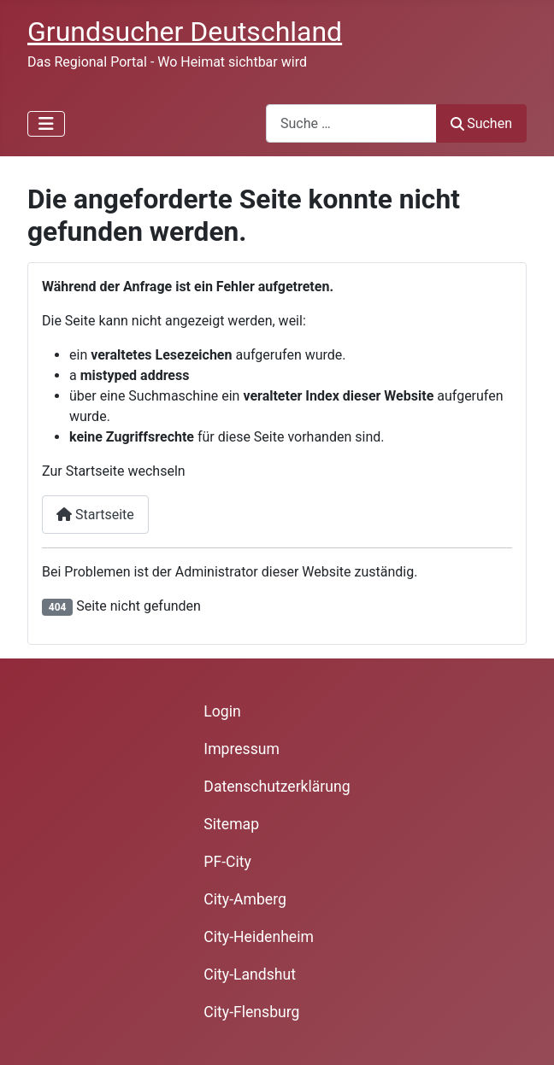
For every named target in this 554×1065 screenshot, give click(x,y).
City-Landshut (249, 974)
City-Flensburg (251, 1012)
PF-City (227, 861)
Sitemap (231, 824)
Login (221, 711)
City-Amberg (244, 899)
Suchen (481, 123)
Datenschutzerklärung (276, 786)
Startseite (95, 514)
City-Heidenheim (258, 936)
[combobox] (351, 123)
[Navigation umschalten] (46, 124)
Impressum (241, 749)
